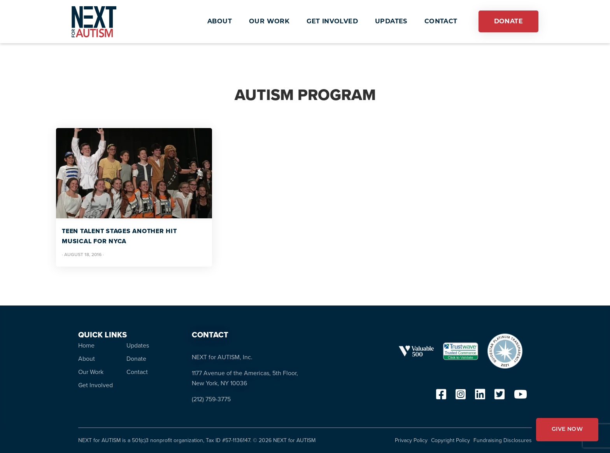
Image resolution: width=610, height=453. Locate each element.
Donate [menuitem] (136, 358)
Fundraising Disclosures (502, 440)
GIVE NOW (567, 429)
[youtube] (520, 396)
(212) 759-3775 (211, 399)
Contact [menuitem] (137, 371)
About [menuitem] (86, 358)
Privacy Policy (411, 440)
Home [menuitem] (86, 345)
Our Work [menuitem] (90, 371)
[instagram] (461, 396)
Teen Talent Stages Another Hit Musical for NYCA (119, 236)
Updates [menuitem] (137, 345)
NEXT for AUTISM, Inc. (222, 357)
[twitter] (499, 396)
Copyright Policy (450, 440)
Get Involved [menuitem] (95, 385)
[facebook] (441, 396)
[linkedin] (480, 396)
